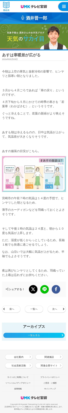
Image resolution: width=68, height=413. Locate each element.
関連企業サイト (49, 365)
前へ (11, 309)
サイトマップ (50, 389)
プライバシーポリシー (50, 377)
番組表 (6, 6)
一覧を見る (34, 335)
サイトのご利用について (18, 377)
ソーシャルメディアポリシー (18, 383)
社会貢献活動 (19, 365)
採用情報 (18, 389)
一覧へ (34, 309)
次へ (54, 309)
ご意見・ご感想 (50, 383)
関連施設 (49, 357)
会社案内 (19, 357)
